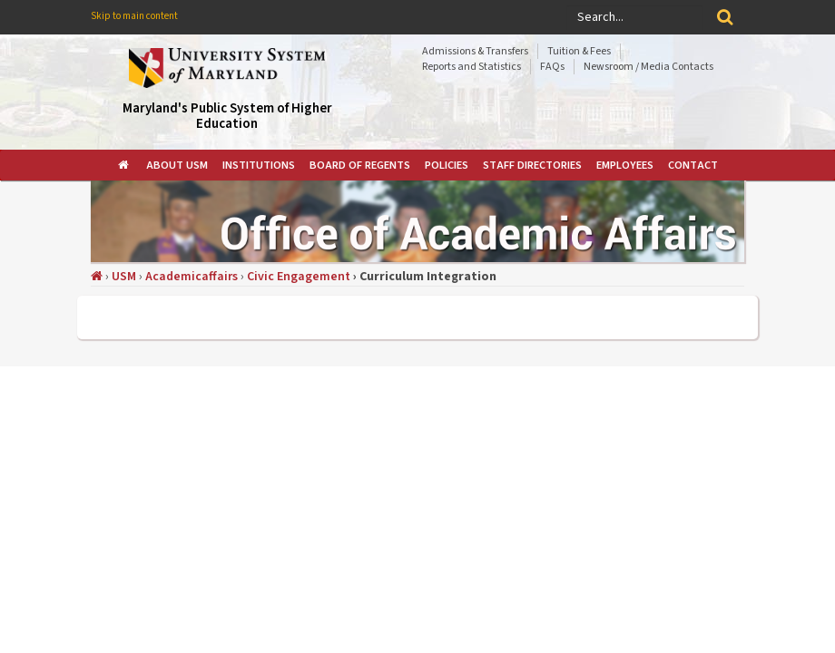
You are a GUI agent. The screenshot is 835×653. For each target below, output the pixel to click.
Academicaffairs (191, 277)
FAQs (552, 66)
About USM (177, 165)
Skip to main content (134, 16)
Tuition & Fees (579, 51)
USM (124, 277)
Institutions (258, 165)
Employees (624, 165)
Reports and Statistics (471, 66)
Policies (446, 165)
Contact (693, 165)
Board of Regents (359, 165)
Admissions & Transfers (475, 51)
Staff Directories (532, 165)
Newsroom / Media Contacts (648, 66)
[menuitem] (125, 165)
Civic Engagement (298, 277)
